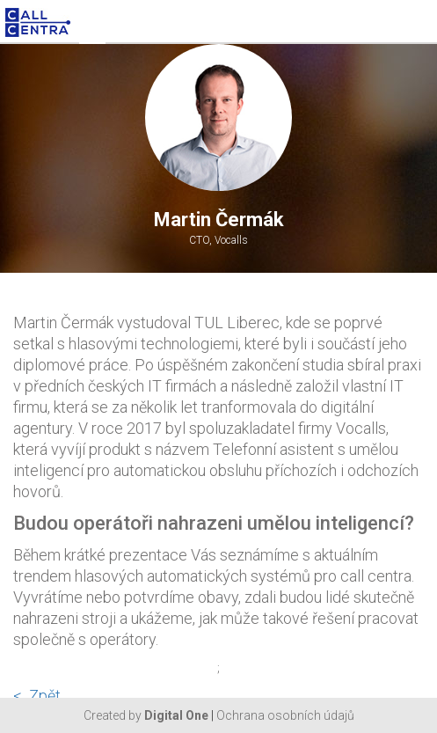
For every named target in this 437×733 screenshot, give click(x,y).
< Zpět (37, 695)
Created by (146, 715)
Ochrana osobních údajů (285, 715)
